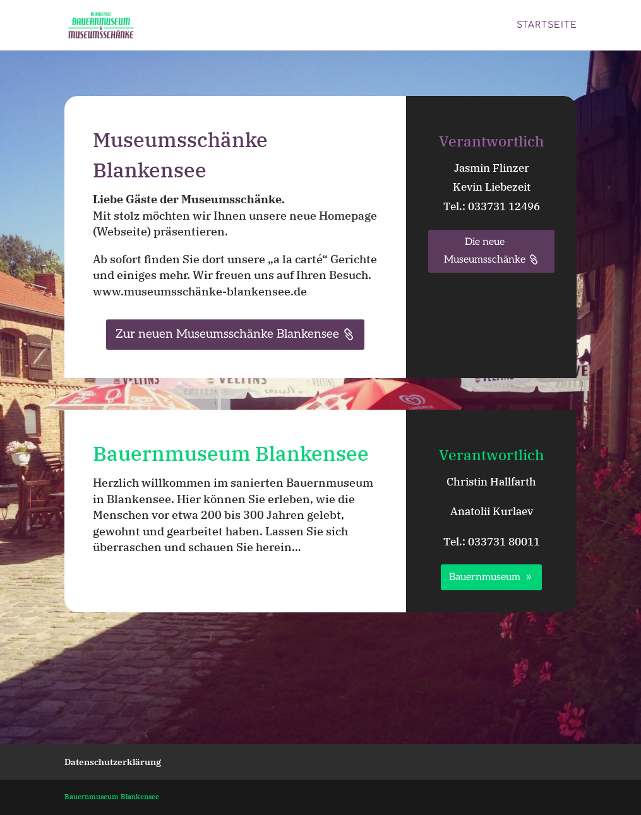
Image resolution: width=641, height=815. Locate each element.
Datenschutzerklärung (112, 762)
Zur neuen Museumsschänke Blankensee (227, 334)
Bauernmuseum (484, 577)
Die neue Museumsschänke (484, 250)
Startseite (547, 25)
